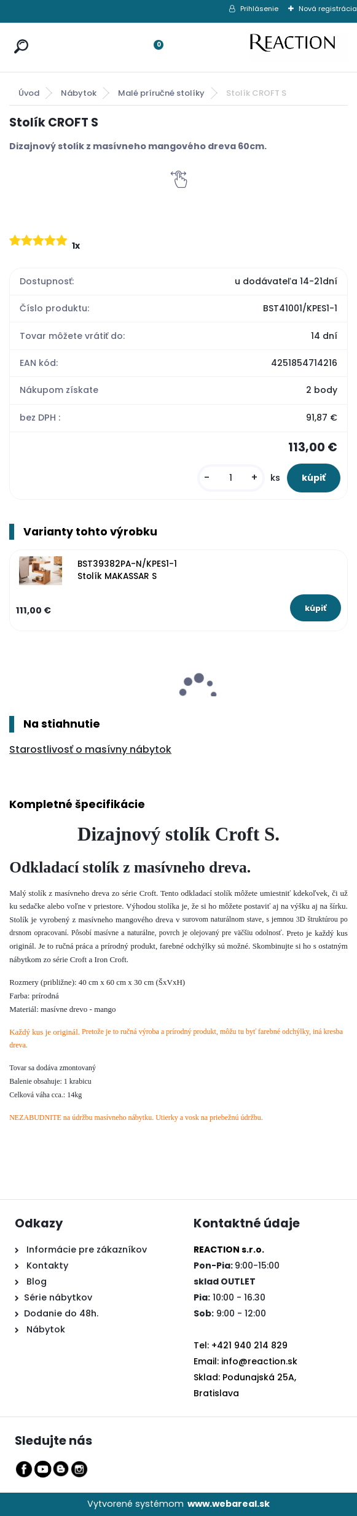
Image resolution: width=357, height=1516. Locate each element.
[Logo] (298, 47)
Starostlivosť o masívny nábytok (90, 749)
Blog (35, 1281)
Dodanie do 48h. (61, 1313)
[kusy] (231, 478)
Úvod (28, 93)
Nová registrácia (328, 9)
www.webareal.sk (228, 1504)
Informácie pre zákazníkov (85, 1249)
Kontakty (47, 1265)
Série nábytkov (58, 1297)
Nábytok (78, 93)
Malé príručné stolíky (161, 93)
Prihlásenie (259, 9)
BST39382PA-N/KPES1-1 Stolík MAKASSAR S (127, 570)
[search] (18, 35)
